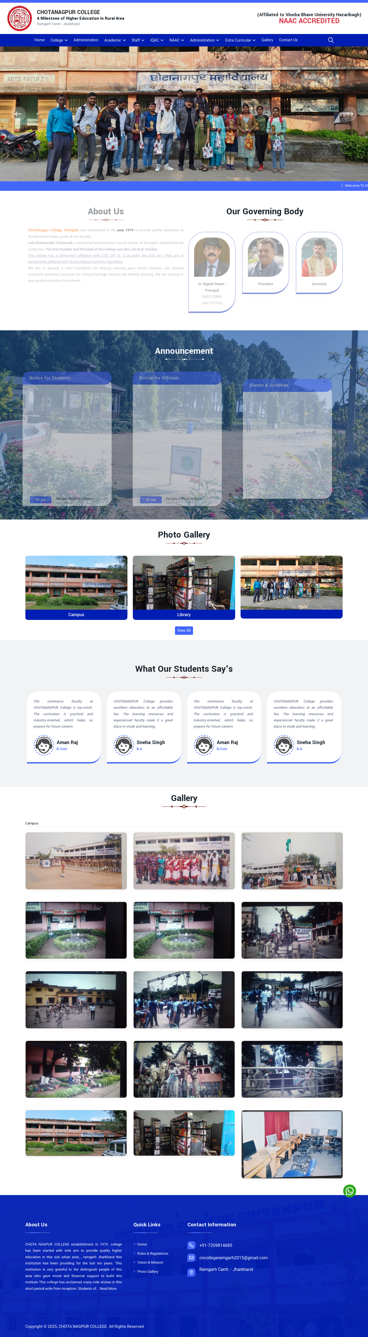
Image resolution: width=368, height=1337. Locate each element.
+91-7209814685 (209, 1245)
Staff (136, 40)
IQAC (154, 40)
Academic (112, 40)
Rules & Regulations (150, 1253)
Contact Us (288, 40)
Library (184, 614)
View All (184, 630)
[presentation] (18, 114)
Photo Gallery (145, 1272)
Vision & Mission (148, 1262)
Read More (108, 1289)
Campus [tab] (35, 823)
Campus (76, 614)
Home (39, 40)
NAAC (175, 40)
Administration (86, 40)
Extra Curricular (238, 40)
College (56, 40)
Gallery (267, 40)
